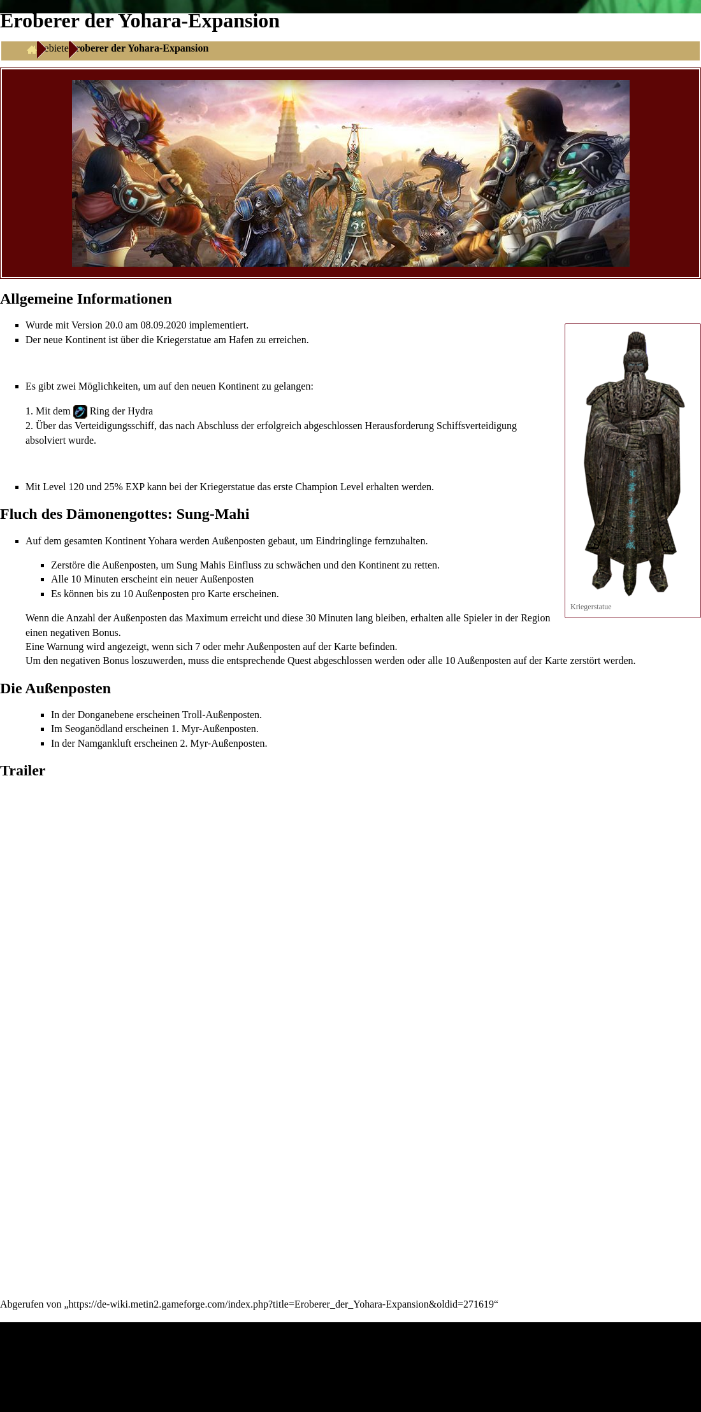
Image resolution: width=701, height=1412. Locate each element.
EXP (135, 486)
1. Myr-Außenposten (213, 728)
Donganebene (106, 714)
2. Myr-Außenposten (222, 743)
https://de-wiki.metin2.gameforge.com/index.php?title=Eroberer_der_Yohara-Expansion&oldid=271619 (282, 1304)
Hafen (241, 339)
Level (54, 486)
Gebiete (53, 48)
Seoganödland (94, 728)
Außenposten (238, 540)
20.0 (114, 325)
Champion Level (329, 486)
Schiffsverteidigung (477, 425)
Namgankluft (104, 743)
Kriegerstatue (183, 339)
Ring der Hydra (122, 411)
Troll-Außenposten (220, 714)
